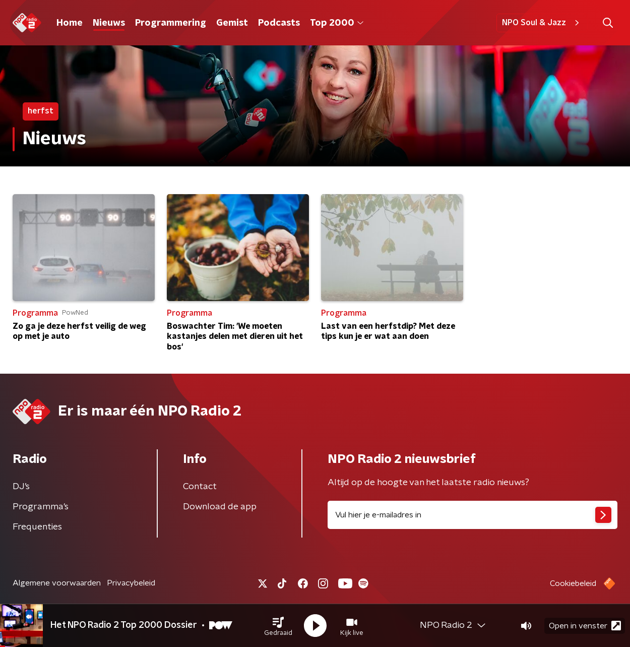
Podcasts (279, 23)
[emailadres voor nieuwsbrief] (472, 515)
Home (69, 23)
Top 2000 (336, 23)
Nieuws (109, 23)
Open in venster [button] (585, 625)
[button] (278, 626)
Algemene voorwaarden (57, 583)
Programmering (170, 23)
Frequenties (37, 527)
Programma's (41, 506)
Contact (200, 486)
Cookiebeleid (573, 583)
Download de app (220, 506)
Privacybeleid (131, 583)
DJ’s (21, 486)
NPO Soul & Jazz (542, 23)
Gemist (232, 23)
